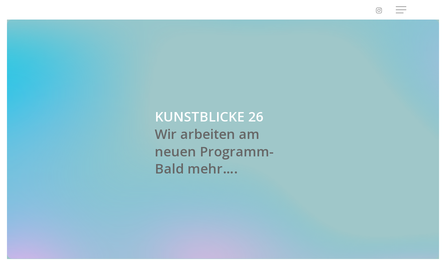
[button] (402, 10)
